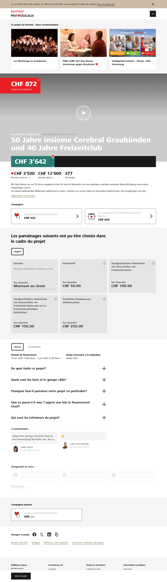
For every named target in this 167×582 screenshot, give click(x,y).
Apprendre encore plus (23, 195)
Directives (127, 570)
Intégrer (36, 543)
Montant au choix (29, 286)
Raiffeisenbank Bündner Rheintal (58, 134)
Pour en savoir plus (106, 4)
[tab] (17, 252)
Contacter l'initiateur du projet (88, 543)
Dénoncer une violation (56, 543)
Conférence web (93, 570)
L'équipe (52, 570)
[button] (153, 14)
